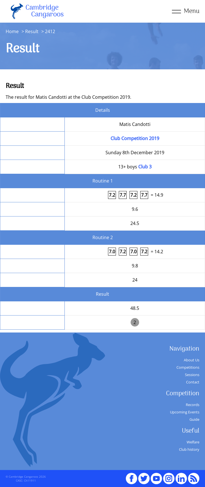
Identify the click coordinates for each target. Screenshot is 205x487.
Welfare (193, 442)
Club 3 (145, 167)
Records (192, 404)
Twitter (144, 476)
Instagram (168, 476)
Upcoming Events (184, 412)
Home (12, 31)
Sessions (192, 374)
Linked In (181, 478)
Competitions (187, 367)
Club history (189, 449)
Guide (194, 419)
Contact (192, 382)
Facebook (131, 476)
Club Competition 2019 (135, 138)
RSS (194, 476)
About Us (191, 359)
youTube (156, 476)
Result (31, 31)
